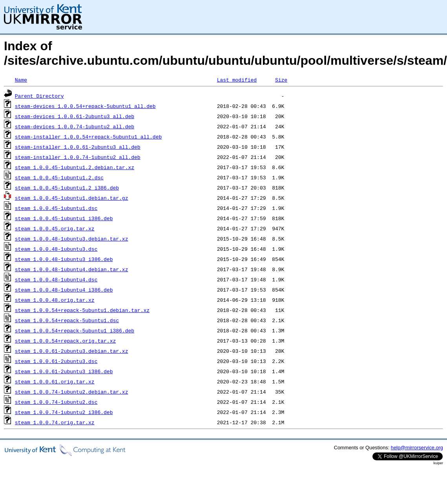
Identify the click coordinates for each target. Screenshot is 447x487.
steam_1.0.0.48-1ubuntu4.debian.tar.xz (71, 269)
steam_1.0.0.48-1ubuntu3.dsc (56, 248)
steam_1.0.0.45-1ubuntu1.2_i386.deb (67, 187)
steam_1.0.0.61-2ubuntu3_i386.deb (64, 371)
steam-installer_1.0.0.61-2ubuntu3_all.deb (77, 146)
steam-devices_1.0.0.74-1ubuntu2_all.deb (74, 126)
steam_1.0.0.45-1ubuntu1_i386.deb (64, 218)
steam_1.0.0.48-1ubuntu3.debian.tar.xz (71, 238)
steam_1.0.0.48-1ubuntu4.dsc (56, 279)
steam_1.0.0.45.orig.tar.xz (55, 228)
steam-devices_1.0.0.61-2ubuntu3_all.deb (74, 116)
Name (21, 79)
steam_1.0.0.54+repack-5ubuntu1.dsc (67, 320)
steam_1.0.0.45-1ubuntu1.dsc (56, 208)
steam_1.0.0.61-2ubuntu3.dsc (56, 361)
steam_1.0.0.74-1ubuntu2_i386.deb (64, 412)
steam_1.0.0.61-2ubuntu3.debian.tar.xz (71, 350)
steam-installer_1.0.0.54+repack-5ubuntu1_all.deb (88, 136)
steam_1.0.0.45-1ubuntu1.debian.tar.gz (71, 197)
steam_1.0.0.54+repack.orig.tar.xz (65, 340)
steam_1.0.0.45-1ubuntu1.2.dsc (59, 177)
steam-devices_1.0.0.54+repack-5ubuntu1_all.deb (85, 105)
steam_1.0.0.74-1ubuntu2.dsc (56, 401)
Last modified (237, 79)
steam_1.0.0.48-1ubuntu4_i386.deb (64, 289)
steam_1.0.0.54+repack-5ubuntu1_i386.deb (74, 330)
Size (281, 79)
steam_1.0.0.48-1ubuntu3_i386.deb (64, 259)
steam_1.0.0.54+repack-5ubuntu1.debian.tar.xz (82, 310)
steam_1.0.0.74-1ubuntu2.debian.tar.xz (71, 391)
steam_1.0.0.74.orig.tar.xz (55, 422)
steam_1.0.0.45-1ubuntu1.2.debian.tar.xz (74, 167)
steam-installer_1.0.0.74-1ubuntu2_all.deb (77, 157)
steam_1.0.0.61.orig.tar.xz (55, 381)
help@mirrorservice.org (417, 448)
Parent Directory (39, 95)
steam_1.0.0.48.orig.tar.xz (55, 299)
